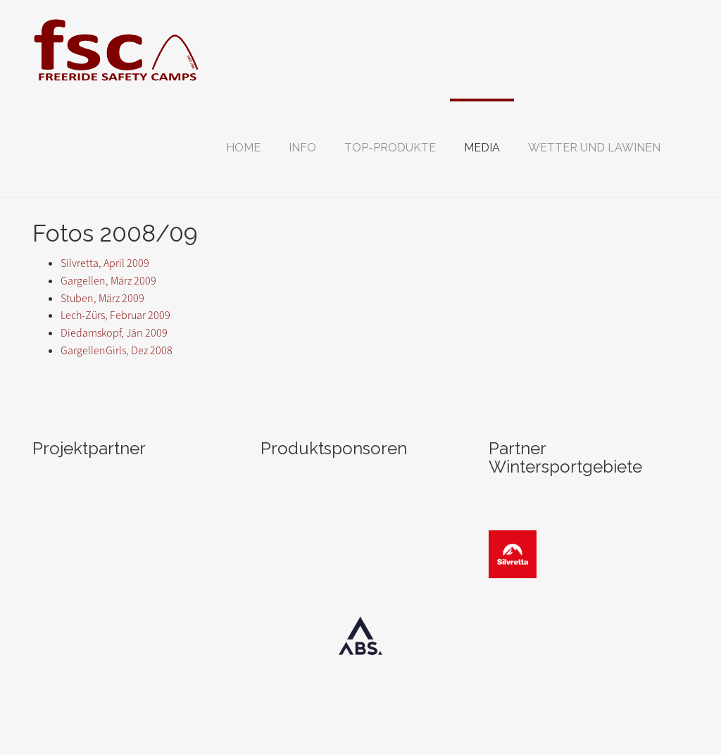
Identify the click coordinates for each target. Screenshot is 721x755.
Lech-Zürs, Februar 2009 (115, 315)
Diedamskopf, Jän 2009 (114, 332)
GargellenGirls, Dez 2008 (117, 350)
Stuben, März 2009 (102, 298)
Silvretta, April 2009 (105, 263)
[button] (302, 148)
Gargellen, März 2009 (108, 280)
